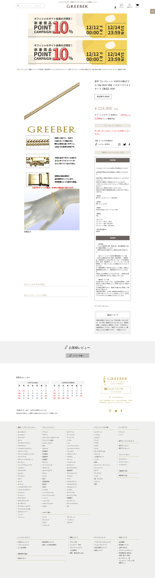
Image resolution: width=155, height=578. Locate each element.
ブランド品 (73, 541)
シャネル (45, 489)
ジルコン (20, 472)
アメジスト (21, 475)
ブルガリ (70, 456)
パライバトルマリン (24, 489)
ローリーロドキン (72, 502)
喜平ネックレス (124, 445)
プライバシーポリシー (126, 549)
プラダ (96, 442)
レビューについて (23, 544)
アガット (45, 434)
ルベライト (21, 491)
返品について (98, 549)
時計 (95, 483)
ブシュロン (70, 450)
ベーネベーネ (71, 461)
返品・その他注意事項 (49, 544)
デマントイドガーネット (25, 458)
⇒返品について (121, 329)
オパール (20, 483)
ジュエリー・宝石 (75, 544)
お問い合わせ (123, 547)
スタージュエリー (47, 502)
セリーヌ (97, 453)
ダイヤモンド (22, 431)
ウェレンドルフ (47, 442)
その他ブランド (99, 456)
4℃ (68, 505)
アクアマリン (22, 445)
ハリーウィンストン (73, 445)
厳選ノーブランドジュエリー (27, 426)
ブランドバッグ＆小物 (101, 426)
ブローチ (70, 522)
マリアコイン (123, 458)
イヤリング (45, 524)
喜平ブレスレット (124, 447)
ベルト (96, 475)
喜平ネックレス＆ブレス (126, 440)
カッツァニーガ (47, 464)
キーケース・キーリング (102, 464)
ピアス (44, 522)
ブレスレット (71, 516)
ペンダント (70, 519)
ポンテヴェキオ (72, 467)
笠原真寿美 (45, 481)
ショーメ (45, 497)
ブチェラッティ (72, 453)
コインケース (98, 467)
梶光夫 (44, 483)
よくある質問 (22, 547)
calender (50, 392)
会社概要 (121, 541)
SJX (43, 445)
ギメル (44, 472)
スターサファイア (23, 500)
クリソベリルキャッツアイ (26, 453)
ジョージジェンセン (48, 494)
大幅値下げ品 (123, 470)
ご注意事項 (73, 549)
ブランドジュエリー (48, 426)
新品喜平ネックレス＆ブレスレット (56, 69)
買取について (74, 536)
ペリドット (21, 516)
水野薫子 (70, 497)
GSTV (44, 486)
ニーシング (70, 437)
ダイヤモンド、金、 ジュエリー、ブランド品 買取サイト (126, 560)
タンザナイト (22, 502)
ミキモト (70, 489)
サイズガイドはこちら (102, 305)
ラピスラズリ (22, 469)
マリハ (69, 478)
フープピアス (123, 426)
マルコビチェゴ (72, 483)
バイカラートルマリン (25, 447)
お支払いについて (23, 541)
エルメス (45, 447)
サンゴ (20, 481)
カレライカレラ (47, 469)
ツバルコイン (123, 464)
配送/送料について (48, 541)
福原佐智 (70, 469)
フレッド (70, 458)
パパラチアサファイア (25, 486)
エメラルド (21, 434)
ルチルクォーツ (22, 511)
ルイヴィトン (71, 500)
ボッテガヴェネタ (99, 450)
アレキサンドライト (24, 442)
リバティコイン (124, 461)
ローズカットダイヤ (24, 505)
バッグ (96, 458)
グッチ (44, 475)
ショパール (45, 500)
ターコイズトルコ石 (24, 508)
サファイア (21, 437)
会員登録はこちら (125, 114)
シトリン (20, 513)
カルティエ (45, 467)
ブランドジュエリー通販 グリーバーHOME (30, 69)
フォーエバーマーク (73, 447)
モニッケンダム (72, 494)
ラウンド (121, 431)
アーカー (45, 431)
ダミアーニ (70, 431)
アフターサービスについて (102, 541)
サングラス (97, 472)
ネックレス (45, 519)
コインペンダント (124, 454)
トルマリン (21, 467)
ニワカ (69, 439)
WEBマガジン (22, 557)
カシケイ (45, 461)
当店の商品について (100, 547)
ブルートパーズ (22, 450)
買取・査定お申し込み (77, 552)
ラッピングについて (100, 544)
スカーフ (97, 481)
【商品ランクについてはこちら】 (112, 152)
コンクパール (22, 456)
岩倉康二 (45, 458)
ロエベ (96, 445)
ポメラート (70, 464)
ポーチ (96, 469)
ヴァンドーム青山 (47, 439)
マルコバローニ (72, 481)
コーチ (96, 447)
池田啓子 (45, 456)
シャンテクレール (47, 491)
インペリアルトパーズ (25, 464)
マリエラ (70, 475)
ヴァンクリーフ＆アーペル (50, 437)
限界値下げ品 (123, 474)
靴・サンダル (98, 478)
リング (44, 516)
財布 (95, 461)
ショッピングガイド (24, 536)
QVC (43, 478)
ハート (121, 434)
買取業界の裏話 (22, 553)
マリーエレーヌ (72, 472)
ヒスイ (20, 439)
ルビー (20, 478)
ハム (68, 442)
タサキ (44, 505)
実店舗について (124, 544)
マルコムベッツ (72, 486)
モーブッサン (71, 491)
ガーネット (21, 461)
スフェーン (21, 494)
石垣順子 (45, 450)
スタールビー (22, 497)
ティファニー (71, 434)
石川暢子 (45, 453)
